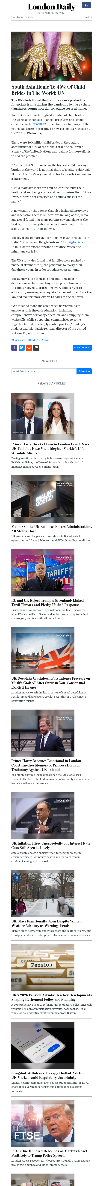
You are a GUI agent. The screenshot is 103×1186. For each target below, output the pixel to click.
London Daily (51, 6)
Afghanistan (76, 242)
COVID (37, 124)
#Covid (45, 340)
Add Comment (82, 347)
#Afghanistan (18, 340)
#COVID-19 (34, 340)
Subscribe (84, 371)
